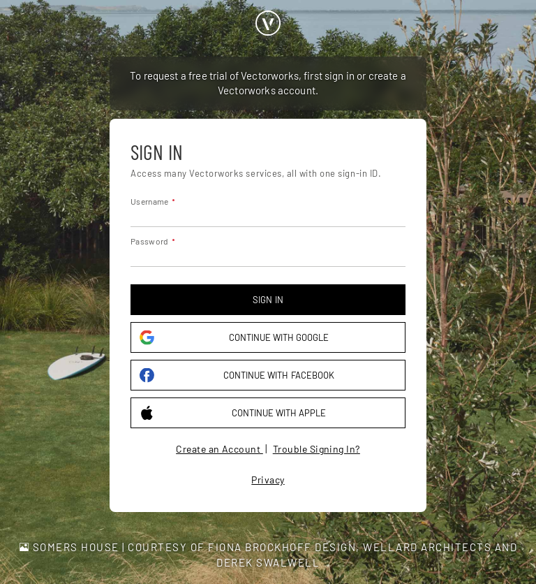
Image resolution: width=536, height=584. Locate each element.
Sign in (268, 299)
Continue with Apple (233, 413)
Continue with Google (234, 337)
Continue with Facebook (237, 375)
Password (149, 241)
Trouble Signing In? (316, 449)
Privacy (267, 480)
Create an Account (219, 449)
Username (149, 201)
